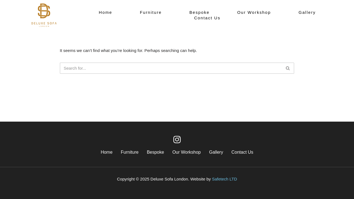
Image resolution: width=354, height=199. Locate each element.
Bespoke (199, 12)
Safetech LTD (224, 179)
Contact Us (207, 17)
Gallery (307, 12)
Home (105, 12)
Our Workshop (254, 12)
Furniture (151, 12)
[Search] (171, 68)
